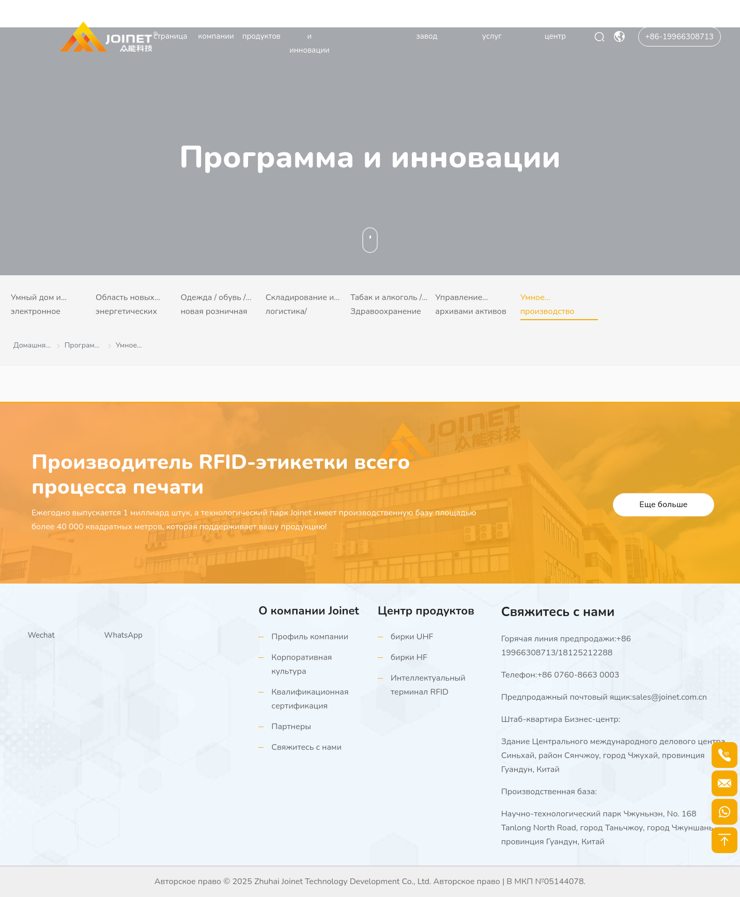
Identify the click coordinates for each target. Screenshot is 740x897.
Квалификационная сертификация (309, 699)
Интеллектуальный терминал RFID (428, 685)
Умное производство (547, 304)
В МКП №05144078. (545, 881)
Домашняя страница (170, 29)
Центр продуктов (261, 29)
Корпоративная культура (301, 664)
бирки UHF (412, 636)
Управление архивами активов (470, 304)
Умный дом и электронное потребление (36, 306)
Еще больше (663, 504)
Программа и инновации (309, 36)
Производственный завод (427, 29)
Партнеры (291, 726)
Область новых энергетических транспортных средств (126, 306)
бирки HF (409, 657)
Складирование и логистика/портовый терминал (300, 306)
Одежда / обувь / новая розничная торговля (213, 306)
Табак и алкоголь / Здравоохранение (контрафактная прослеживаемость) (388, 306)
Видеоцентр (360, 22)
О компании (216, 29)
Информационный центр (555, 29)
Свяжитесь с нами (306, 747)
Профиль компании (309, 636)
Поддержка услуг (492, 29)
